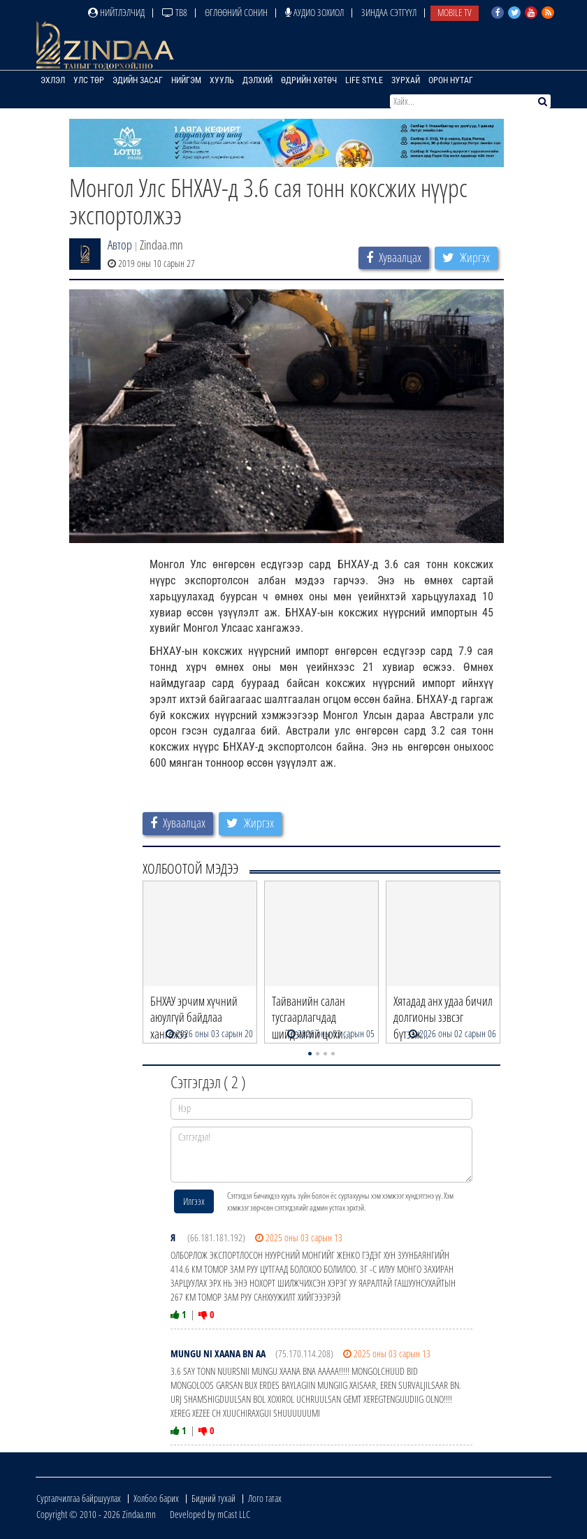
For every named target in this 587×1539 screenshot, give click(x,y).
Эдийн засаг (138, 80)
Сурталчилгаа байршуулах (78, 1498)
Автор (120, 244)
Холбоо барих (156, 1498)
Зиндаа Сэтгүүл (388, 12)
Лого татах (265, 1498)
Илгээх (194, 1201)
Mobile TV (454, 12)
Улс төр (88, 80)
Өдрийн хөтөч (309, 80)
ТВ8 (174, 12)
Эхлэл (53, 80)
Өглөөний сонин (236, 12)
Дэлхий (257, 80)
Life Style (364, 80)
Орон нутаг (450, 80)
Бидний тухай (213, 1498)
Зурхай (405, 80)
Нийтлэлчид (116, 12)
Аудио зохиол (314, 12)
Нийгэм (186, 80)
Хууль (222, 80)
